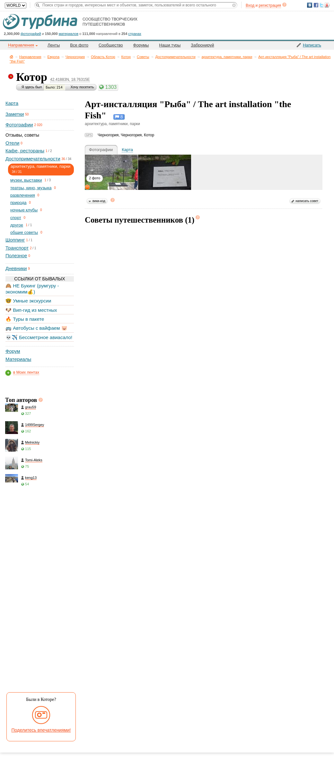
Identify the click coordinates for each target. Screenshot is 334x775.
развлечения (22, 195)
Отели (12, 143)
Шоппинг (15, 240)
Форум (12, 351)
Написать (312, 45)
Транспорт (17, 248)
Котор (126, 57)
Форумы (141, 45)
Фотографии (19, 124)
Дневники (16, 268)
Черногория (75, 57)
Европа (54, 57)
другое (16, 225)
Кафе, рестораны (24, 150)
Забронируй (202, 45)
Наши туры (169, 45)
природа (18, 202)
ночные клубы (24, 210)
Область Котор (103, 57)
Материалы (18, 359)
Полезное (16, 255)
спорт (15, 217)
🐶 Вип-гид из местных (31, 310)
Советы (143, 57)
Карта (11, 103)
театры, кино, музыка (30, 187)
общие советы (24, 232)
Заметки (14, 114)
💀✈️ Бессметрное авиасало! (38, 337)
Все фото (79, 45)
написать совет (306, 201)
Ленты (54, 45)
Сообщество (111, 45)
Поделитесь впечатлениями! (41, 730)
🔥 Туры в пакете (24, 319)
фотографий (31, 34)
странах (134, 34)
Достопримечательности (175, 57)
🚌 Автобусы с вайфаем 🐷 (36, 328)
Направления (30, 57)
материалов (68, 34)
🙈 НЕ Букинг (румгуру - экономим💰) (32, 288)
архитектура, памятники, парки (227, 57)
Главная (11, 56)
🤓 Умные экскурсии (28, 300)
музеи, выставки (26, 180)
